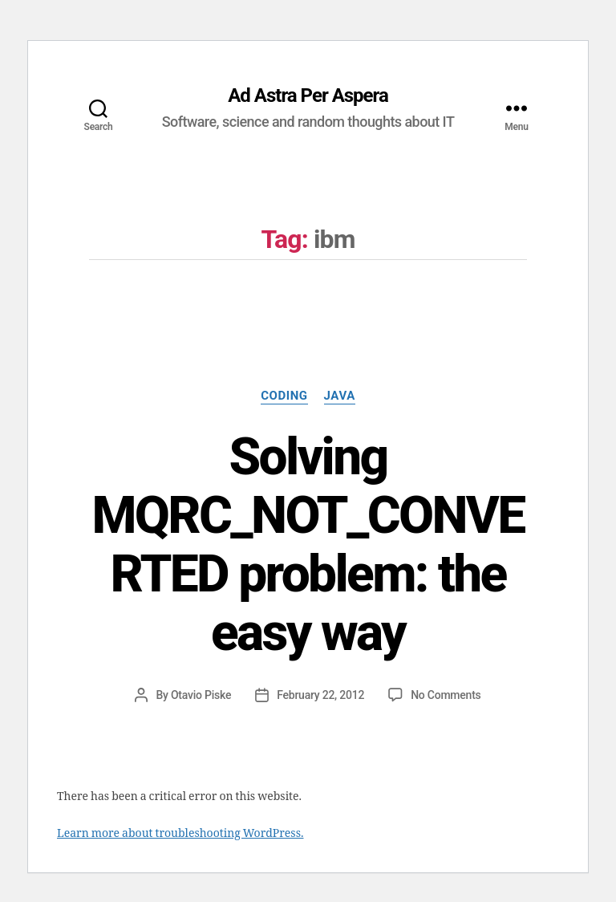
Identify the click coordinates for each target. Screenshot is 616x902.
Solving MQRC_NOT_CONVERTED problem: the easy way (307, 545)
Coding (284, 395)
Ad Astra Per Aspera (308, 95)
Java (339, 395)
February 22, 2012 (320, 695)
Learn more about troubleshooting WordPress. (180, 833)
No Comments (445, 695)
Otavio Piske (201, 695)
